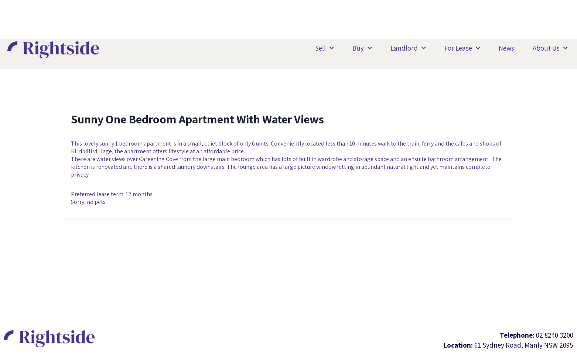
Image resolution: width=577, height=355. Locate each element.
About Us (550, 48)
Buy (362, 48)
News (506, 48)
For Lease (462, 48)
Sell (324, 48)
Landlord (408, 48)
